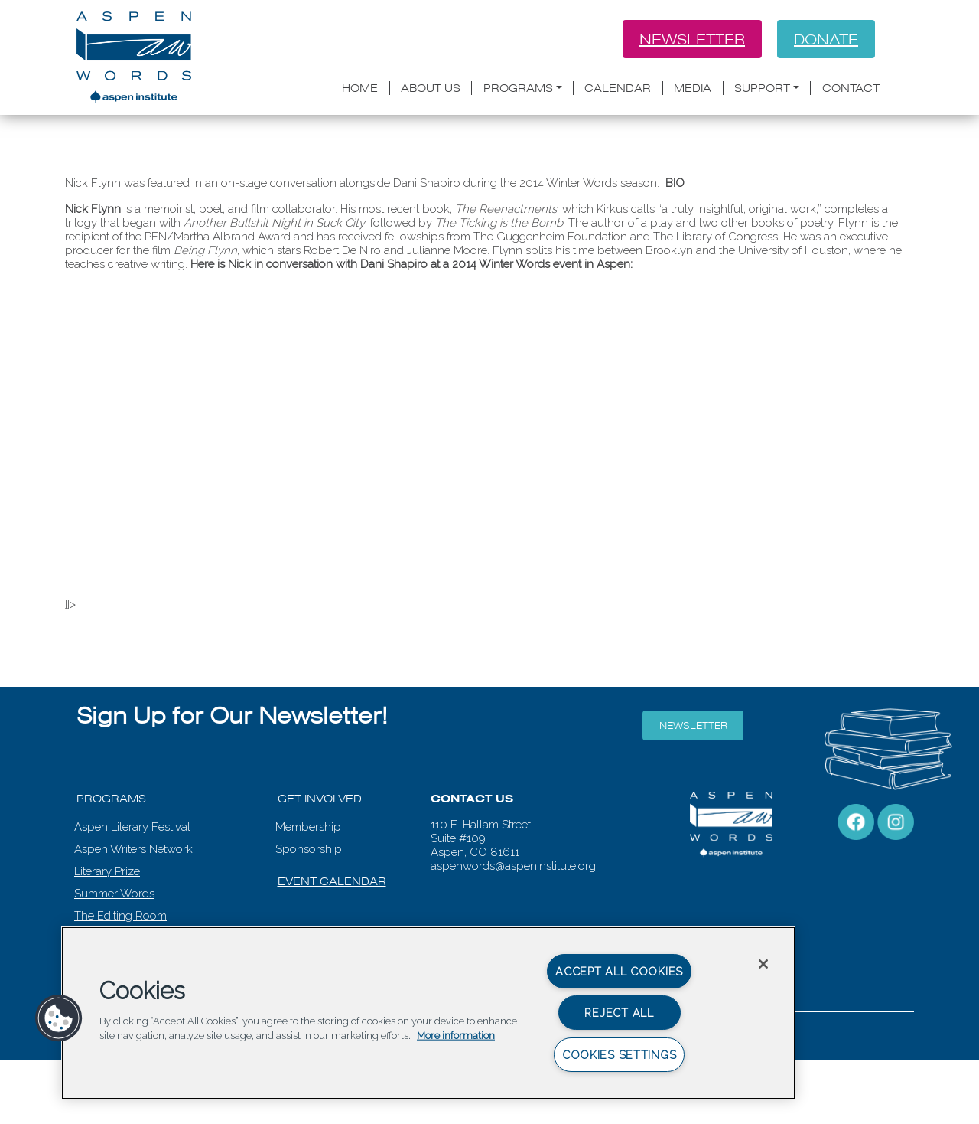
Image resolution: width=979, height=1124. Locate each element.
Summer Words (114, 893)
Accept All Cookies (619, 971)
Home (360, 88)
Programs (518, 88)
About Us (430, 88)
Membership (308, 827)
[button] (58, 1018)
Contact (851, 88)
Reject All (618, 1012)
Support (762, 88)
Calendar (617, 88)
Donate (826, 39)
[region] (428, 1012)
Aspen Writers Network (133, 849)
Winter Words (581, 183)
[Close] (763, 964)
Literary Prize (107, 871)
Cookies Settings (619, 1054)
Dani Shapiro (426, 183)
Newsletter (692, 39)
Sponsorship (308, 849)
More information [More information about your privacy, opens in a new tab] (456, 1035)
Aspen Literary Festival (132, 827)
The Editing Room (120, 916)
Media (692, 88)
